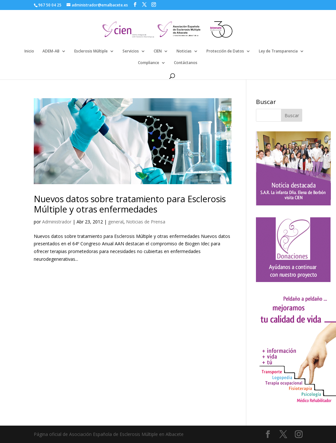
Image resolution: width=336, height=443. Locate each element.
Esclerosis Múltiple (91, 51)
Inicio (29, 51)
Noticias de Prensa (145, 222)
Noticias (184, 51)
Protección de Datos (225, 51)
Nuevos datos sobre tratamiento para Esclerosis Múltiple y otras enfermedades (130, 204)
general (115, 222)
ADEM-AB (50, 51)
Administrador (56, 222)
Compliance (148, 63)
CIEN (158, 51)
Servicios (131, 51)
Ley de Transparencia (278, 51)
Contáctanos (185, 63)
